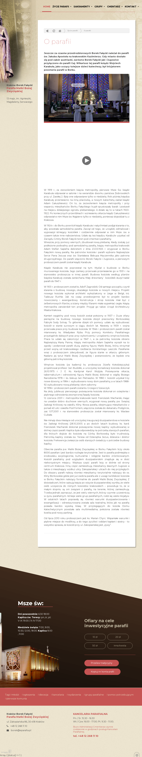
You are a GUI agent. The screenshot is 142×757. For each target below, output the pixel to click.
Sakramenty (82, 6)
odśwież (53, 31)
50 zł (95, 645)
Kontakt (131, 6)
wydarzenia (74, 694)
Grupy (98, 6)
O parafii (87, 31)
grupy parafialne (94, 694)
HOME (46, 6)
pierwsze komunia (17, 698)
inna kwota (120, 645)
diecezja (43, 694)
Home (60, 31)
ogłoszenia (29, 694)
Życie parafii (61, 6)
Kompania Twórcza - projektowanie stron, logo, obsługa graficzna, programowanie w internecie (6, 751)
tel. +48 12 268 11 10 (85, 736)
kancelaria (58, 694)
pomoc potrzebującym (121, 694)
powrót (47, 31)
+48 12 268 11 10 (17, 726)
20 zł (118, 637)
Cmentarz (114, 6)
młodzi (15, 694)
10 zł (95, 637)
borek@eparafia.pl (19, 730)
